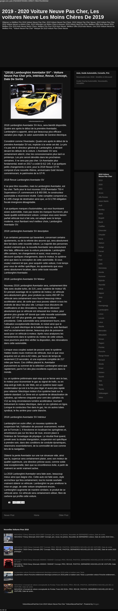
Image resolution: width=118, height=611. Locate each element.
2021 (101, 189)
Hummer (102, 276)
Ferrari (101, 251)
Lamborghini (103, 310)
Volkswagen (103, 393)
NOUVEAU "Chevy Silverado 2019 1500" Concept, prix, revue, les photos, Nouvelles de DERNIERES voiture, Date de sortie (59, 535)
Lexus (101, 314)
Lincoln (101, 318)
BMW (101, 214)
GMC (101, 264)
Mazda (101, 326)
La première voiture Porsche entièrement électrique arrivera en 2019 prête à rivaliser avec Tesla (49, 572)
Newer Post (9, 515)
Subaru (101, 372)
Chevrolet (102, 230)
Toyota (101, 389)
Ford (100, 260)
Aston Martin (104, 201)
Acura (101, 193)
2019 (101, 180)
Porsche (102, 351)
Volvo (101, 397)
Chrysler (102, 235)
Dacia (101, 239)
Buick (101, 222)
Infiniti (101, 289)
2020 (101, 185)
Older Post (63, 515)
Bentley (102, 210)
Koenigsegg (103, 306)
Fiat (100, 256)
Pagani (101, 343)
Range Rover (104, 356)
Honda (101, 272)
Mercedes (102, 331)
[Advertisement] (49, 48)
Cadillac (102, 226)
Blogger (96, 604)
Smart (101, 368)
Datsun (101, 243)
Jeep (100, 297)
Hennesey (103, 268)
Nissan (101, 339)
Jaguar (101, 293)
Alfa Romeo (103, 197)
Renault (102, 360)
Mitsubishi (102, 335)
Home (36, 515)
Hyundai (102, 285)
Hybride (102, 280)
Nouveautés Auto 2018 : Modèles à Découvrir (94, 77)
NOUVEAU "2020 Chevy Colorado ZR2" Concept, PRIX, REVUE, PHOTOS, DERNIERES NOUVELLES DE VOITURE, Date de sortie (63, 547)
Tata (100, 381)
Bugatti (101, 218)
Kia (100, 301)
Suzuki (101, 377)
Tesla (101, 385)
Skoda (101, 364)
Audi (100, 205)
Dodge (101, 247)
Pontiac (102, 347)
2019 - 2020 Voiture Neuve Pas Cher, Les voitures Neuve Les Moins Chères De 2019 (53, 14)
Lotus (101, 322)
